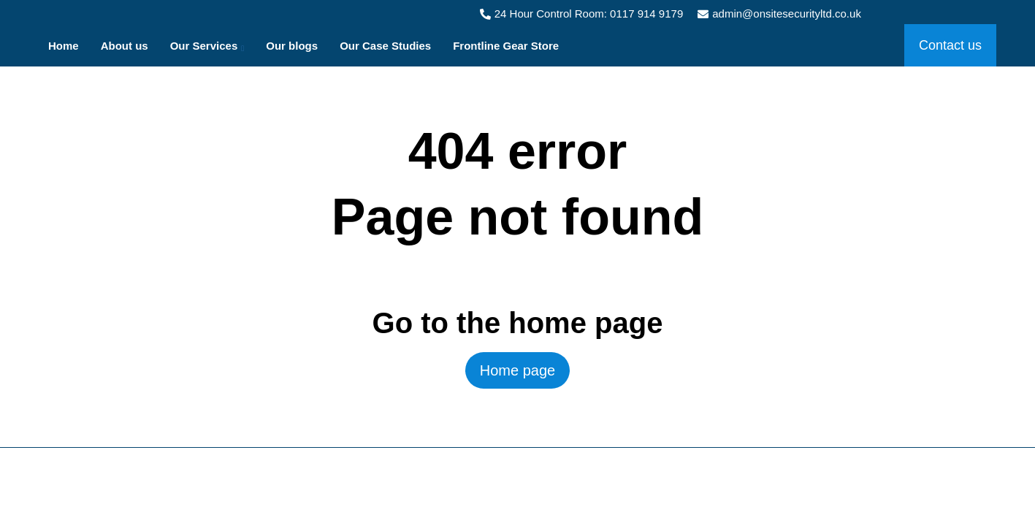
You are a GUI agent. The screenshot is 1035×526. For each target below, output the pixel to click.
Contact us (950, 45)
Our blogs (292, 45)
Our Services (207, 48)
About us (124, 45)
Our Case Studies (385, 45)
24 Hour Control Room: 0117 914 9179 (582, 13)
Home (63, 45)
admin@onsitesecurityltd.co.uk (779, 13)
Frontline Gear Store (506, 45)
